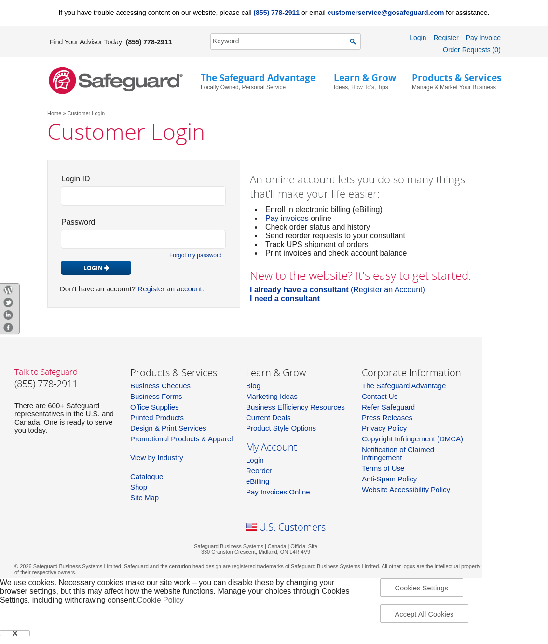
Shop (138, 487)
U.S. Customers (292, 527)
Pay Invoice (483, 37)
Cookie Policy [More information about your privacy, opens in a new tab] (160, 600)
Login (418, 37)
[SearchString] (280, 41)
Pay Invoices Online (278, 492)
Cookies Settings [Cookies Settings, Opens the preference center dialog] (421, 588)
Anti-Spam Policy (389, 479)
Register (445, 37)
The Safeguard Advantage (404, 386)
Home (54, 113)
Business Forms (156, 396)
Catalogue (146, 476)
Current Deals (268, 417)
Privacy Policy (384, 428)
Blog (253, 386)
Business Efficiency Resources (295, 407)
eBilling (257, 481)
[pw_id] (143, 239)
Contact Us (379, 396)
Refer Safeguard (388, 407)
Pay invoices (287, 218)
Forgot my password (195, 255)
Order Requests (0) (472, 50)
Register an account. (170, 289)
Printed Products (157, 417)
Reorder (259, 470)
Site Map (144, 497)
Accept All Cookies (424, 614)
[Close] (15, 633)
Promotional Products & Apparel (181, 439)
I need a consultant (285, 298)
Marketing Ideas (272, 396)
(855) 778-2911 (276, 12)
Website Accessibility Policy (406, 489)
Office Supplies (154, 407)
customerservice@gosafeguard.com (386, 12)
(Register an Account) (337, 290)
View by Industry (156, 457)
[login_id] (143, 196)
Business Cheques (160, 386)
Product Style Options (281, 428)
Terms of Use (383, 468)
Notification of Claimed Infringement (398, 453)
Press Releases (387, 417)
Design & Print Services (168, 428)
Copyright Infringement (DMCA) (412, 439)
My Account (271, 446)
